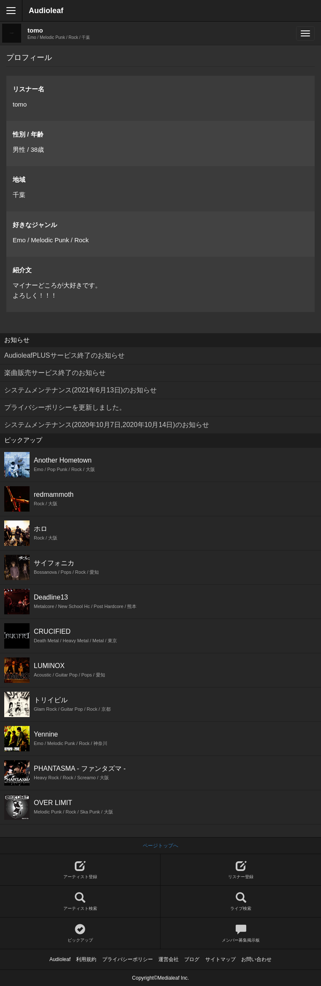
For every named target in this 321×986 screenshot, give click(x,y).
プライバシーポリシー (127, 959)
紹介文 (22, 270)
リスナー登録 (240, 870)
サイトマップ (220, 959)
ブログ (191, 959)
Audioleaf (46, 10)
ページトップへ (160, 846)
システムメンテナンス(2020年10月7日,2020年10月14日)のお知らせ (106, 424)
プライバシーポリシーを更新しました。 (65, 407)
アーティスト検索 (80, 902)
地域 (19, 179)
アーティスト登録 (80, 870)
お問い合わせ (256, 959)
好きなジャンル (35, 224)
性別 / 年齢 (28, 134)
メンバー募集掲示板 (240, 933)
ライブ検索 (240, 902)
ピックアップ (80, 933)
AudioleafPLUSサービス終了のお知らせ (64, 355)
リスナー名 (28, 89)
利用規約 (86, 959)
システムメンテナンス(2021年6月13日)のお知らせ (80, 390)
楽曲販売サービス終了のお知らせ (55, 372)
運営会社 (168, 959)
